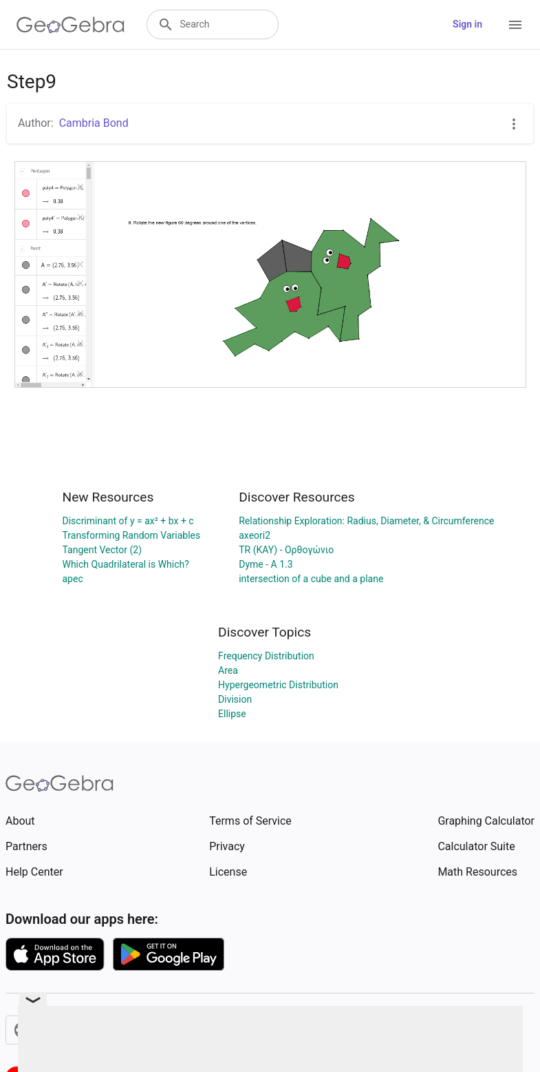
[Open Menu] (515, 25)
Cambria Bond (94, 123)
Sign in (467, 24)
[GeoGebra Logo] (71, 25)
